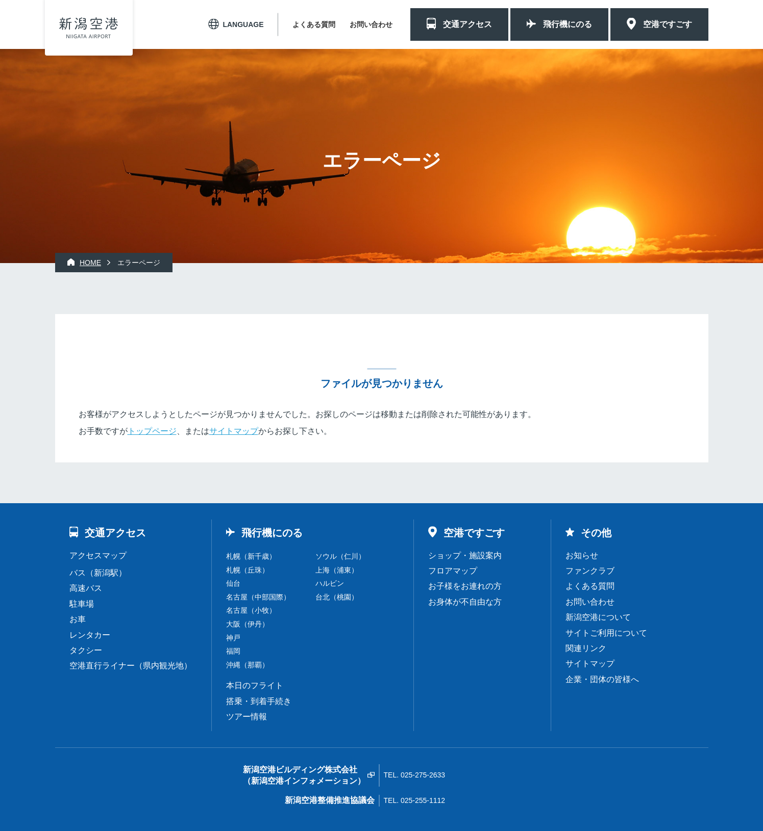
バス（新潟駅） (98, 572)
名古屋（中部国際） (258, 597)
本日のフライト (254, 685)
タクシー (85, 650)
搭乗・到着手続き (258, 701)
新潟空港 (88, 27)
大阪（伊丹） (247, 624)
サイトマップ (233, 431)
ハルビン (329, 583)
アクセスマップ (98, 555)
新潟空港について (598, 617)
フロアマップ (452, 570)
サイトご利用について (606, 633)
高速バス (85, 588)
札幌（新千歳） (251, 556)
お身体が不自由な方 (465, 602)
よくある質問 (313, 24)
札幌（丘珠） (247, 570)
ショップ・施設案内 (465, 555)
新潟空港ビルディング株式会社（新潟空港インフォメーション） (304, 775)
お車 (77, 619)
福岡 (233, 651)
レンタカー (89, 635)
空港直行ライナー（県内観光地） (130, 665)
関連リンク (585, 648)
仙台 (233, 583)
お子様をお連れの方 (465, 586)
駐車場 (81, 604)
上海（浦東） (336, 570)
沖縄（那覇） (247, 665)
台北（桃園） (336, 597)
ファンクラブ (589, 570)
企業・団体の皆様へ (602, 679)
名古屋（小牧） (251, 610)
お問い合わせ (371, 24)
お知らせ (581, 555)
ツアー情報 (246, 716)
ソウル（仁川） (340, 556)
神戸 (233, 638)
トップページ (152, 431)
